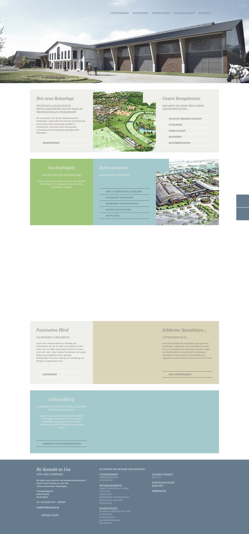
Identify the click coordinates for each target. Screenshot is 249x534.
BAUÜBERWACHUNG (109, 520)
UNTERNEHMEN (108, 474)
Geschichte (50, 374)
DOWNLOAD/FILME (163, 482)
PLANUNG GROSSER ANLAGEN (115, 511)
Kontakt (204, 13)
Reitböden (175, 136)
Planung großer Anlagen (185, 118)
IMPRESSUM (159, 491)
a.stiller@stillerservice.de (47, 507)
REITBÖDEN (105, 523)
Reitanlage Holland (118, 209)
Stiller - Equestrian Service (51, 13)
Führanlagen (177, 130)
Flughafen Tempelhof (119, 197)
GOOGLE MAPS (50, 515)
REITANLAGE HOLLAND (111, 500)
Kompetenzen (161, 13)
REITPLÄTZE (105, 503)
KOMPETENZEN (108, 508)
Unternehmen (119, 13)
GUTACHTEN (105, 514)
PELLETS (156, 477)
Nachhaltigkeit (184, 13)
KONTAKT (157, 485)
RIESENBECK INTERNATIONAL (114, 497)
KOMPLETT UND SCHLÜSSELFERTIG (62, 443)
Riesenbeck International (122, 203)
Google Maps (242, 214)
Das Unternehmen (180, 374)
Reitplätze (112, 215)
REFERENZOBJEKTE (110, 485)
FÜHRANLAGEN (107, 517)
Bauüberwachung (180, 142)
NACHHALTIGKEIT (162, 474)
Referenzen (140, 13)
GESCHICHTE (106, 480)
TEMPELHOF (105, 494)
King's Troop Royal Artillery (124, 191)
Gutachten (175, 124)
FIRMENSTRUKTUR (109, 477)
